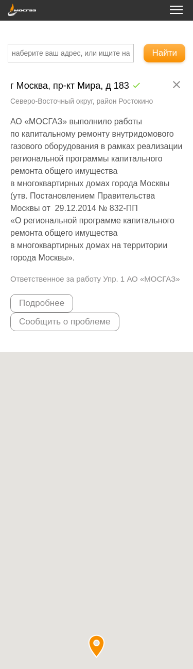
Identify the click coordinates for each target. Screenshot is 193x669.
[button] (96, 646)
